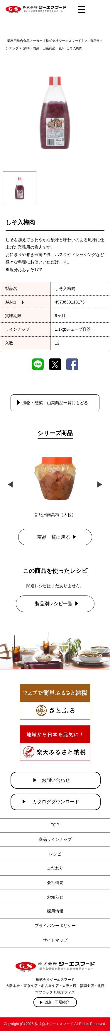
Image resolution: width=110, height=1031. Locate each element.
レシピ (55, 853)
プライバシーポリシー (55, 925)
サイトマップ (55, 940)
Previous (10, 484)
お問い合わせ (56, 780)
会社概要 (55, 882)
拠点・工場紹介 (57, 1002)
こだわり (55, 868)
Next (99, 484)
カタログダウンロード (55, 801)
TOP (55, 825)
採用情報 (55, 911)
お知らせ (55, 897)
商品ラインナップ (55, 839)
